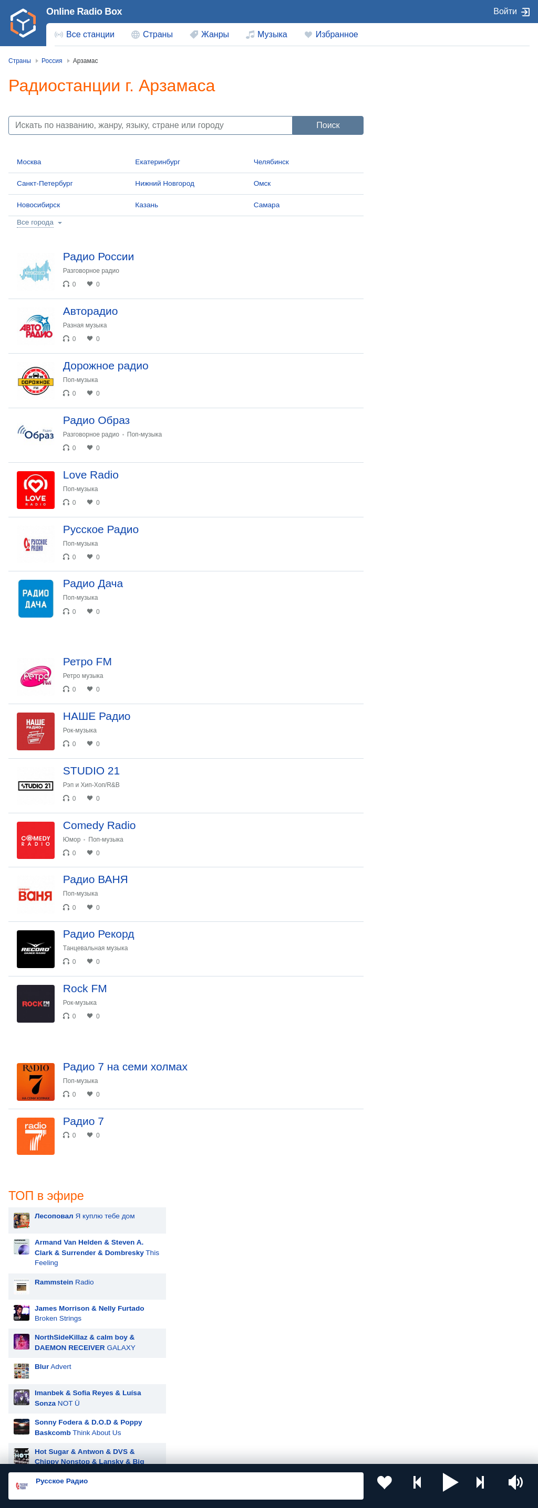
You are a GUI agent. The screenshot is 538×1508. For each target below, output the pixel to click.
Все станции (90, 34)
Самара (267, 205)
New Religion (460, 380)
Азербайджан (311, 1405)
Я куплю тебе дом (448, 105)
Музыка (272, 34)
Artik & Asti (415, 627)
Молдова (304, 1335)
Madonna (413, 705)
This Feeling (460, 141)
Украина (171, 1335)
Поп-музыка (87, 393)
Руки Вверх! (418, 548)
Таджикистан (310, 1352)
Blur (404, 469)
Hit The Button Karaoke (435, 443)
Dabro (408, 810)
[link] (23, 23)
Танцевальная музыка (102, 1031)
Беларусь (42, 1405)
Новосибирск (38, 205)
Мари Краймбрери (428, 496)
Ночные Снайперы (429, 784)
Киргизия (173, 1352)
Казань (146, 205)
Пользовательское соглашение (139, 1452)
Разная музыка (91, 332)
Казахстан (43, 1352)
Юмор (79, 908)
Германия (43, 1423)
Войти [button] (505, 11)
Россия (38, 1335)
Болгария (173, 1370)
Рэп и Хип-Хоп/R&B (98, 847)
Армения (41, 1370)
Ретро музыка (90, 724)
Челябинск (271, 162)
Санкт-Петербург (45, 183)
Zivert (407, 653)
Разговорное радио (98, 270)
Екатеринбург (157, 162)
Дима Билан (418, 679)
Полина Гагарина (426, 758)
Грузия (169, 1405)
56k (453, 350)
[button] (450, 1486)
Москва (29, 162)
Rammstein (416, 600)
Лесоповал (416, 522)
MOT (406, 574)
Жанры (215, 34)
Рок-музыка (87, 785)
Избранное (337, 34)
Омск (262, 183)
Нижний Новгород (164, 183)
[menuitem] (85, 34)
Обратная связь (320, 1452)
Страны (158, 34)
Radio (428, 170)
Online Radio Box (84, 11)
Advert (416, 255)
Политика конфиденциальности (240, 1452)
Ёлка (406, 732)
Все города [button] (35, 222)
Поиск (327, 125)
